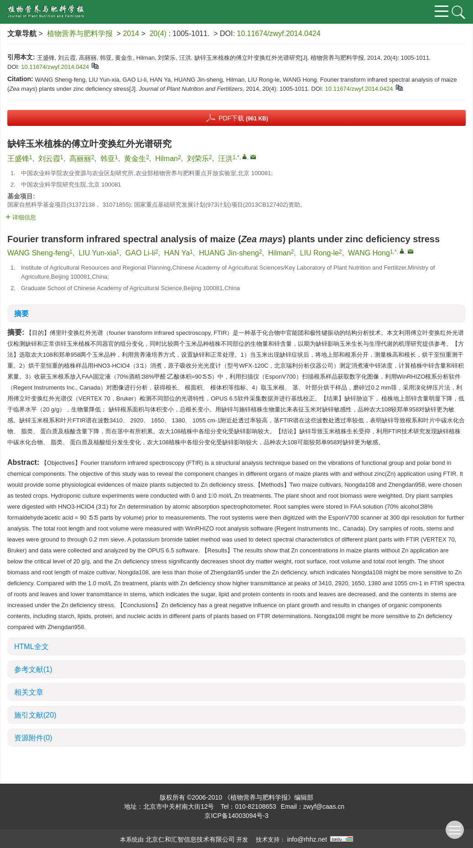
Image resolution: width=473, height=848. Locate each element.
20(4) (159, 33)
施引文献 (35, 715)
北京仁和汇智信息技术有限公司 (190, 839)
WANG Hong (369, 253)
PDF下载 (243, 118)
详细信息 (20, 217)
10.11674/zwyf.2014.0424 (278, 33)
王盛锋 (18, 158)
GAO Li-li (140, 253)
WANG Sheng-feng (38, 253)
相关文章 (28, 692)
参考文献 (33, 669)
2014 (131, 33)
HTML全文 (31, 646)
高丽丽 (80, 158)
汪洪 (225, 158)
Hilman (166, 158)
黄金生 (135, 158)
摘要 (21, 313)
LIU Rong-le (319, 253)
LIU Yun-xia (97, 253)
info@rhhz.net (307, 839)
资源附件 (33, 738)
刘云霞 (49, 158)
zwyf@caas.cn (323, 806)
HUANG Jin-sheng (229, 253)
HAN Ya (177, 253)
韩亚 (107, 158)
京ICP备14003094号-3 (236, 815)
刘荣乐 (198, 158)
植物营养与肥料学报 (80, 33)
